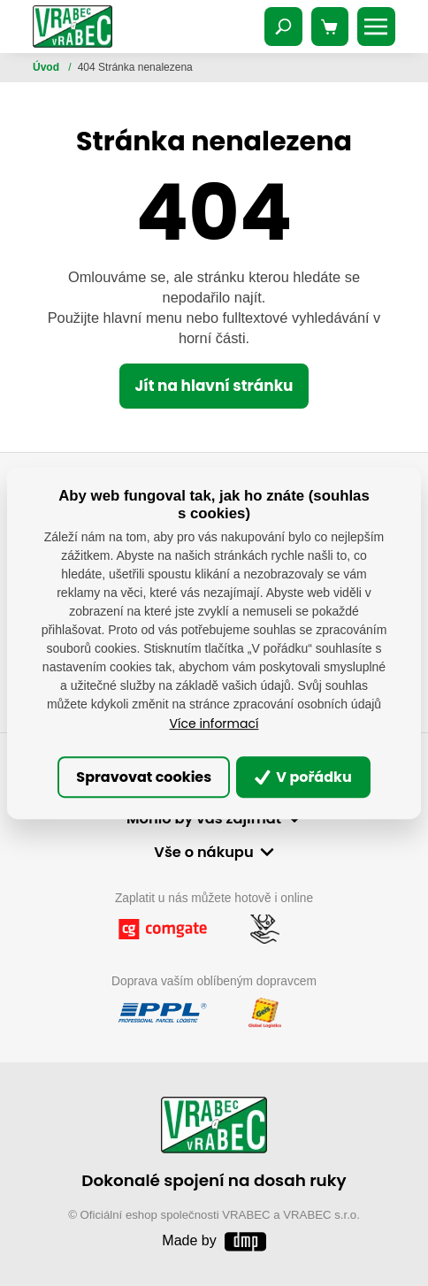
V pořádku (303, 777)
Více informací (214, 723)
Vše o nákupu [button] (203, 852)
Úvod (47, 67)
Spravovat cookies (143, 777)
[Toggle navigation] (283, 26)
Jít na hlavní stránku (213, 385)
